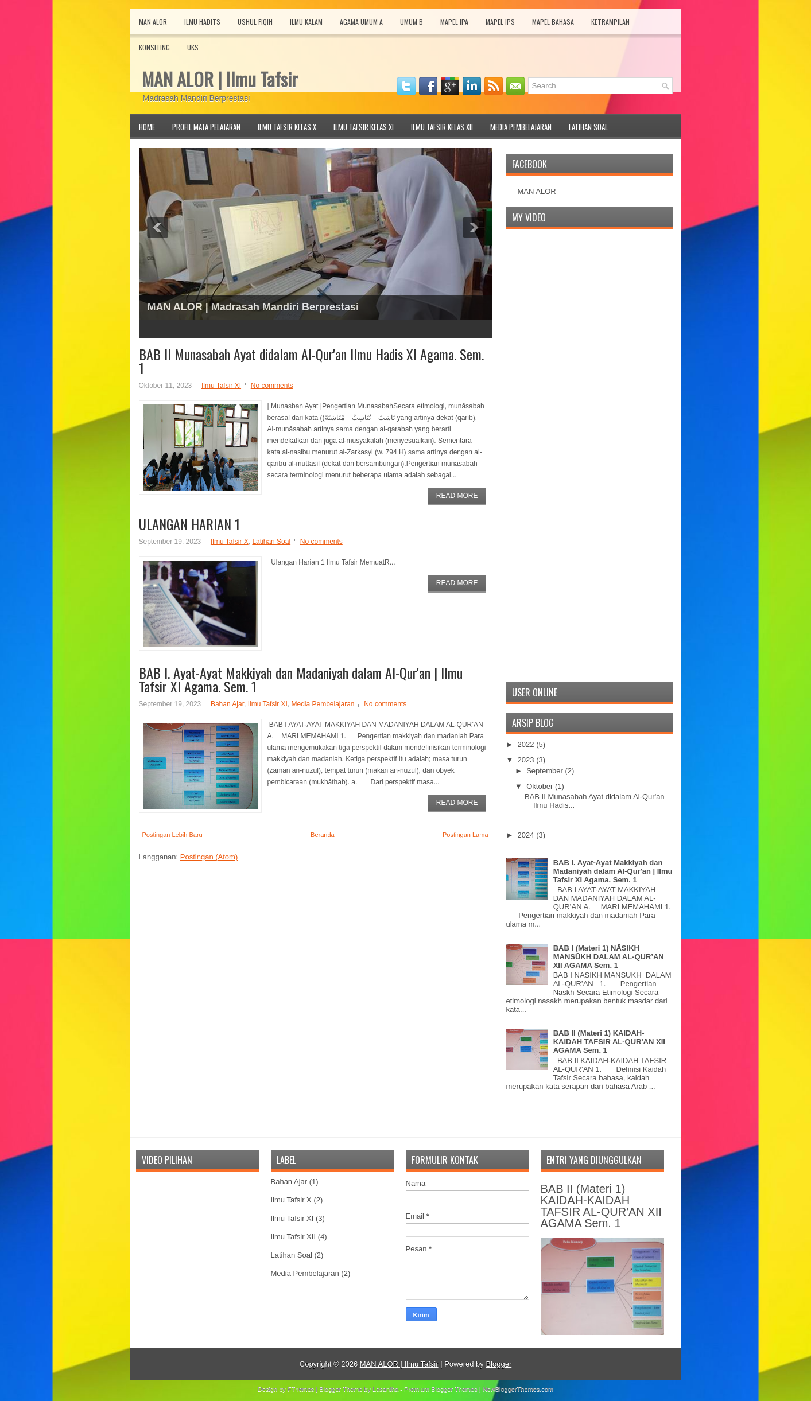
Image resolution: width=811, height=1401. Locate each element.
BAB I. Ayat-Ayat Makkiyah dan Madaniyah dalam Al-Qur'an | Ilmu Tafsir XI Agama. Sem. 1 (301, 679)
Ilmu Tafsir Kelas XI (363, 127)
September (545, 770)
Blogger (498, 1364)
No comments (272, 386)
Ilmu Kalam (306, 21)
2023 (527, 760)
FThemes (301, 1389)
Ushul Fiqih (255, 21)
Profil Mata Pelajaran (206, 127)
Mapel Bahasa (553, 21)
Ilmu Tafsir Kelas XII (442, 127)
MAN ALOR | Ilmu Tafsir (220, 78)
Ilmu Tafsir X (230, 542)
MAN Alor (153, 21)
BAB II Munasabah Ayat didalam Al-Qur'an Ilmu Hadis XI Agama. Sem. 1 (311, 361)
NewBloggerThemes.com (518, 1389)
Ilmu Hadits (202, 21)
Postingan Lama (465, 834)
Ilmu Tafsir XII (293, 1236)
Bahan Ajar (227, 704)
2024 (527, 835)
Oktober (540, 786)
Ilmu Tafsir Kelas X (287, 127)
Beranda (323, 834)
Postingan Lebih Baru (172, 834)
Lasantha (385, 1389)
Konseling (154, 47)
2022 (527, 744)
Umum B (411, 21)
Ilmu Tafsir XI (221, 386)
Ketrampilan (610, 21)
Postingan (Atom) (209, 857)
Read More (457, 496)
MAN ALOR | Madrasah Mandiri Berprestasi (253, 307)
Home (147, 127)
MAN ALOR (537, 191)
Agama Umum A (361, 21)
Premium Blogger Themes (441, 1389)
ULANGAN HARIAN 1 (189, 524)
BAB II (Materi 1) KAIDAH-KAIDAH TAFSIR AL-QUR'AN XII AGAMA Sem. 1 (609, 1041)
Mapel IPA (454, 21)
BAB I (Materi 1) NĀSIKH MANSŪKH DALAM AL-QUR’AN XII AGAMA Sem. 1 (608, 957)
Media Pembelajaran (521, 127)
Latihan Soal (588, 127)
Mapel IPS (500, 21)
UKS (193, 47)
